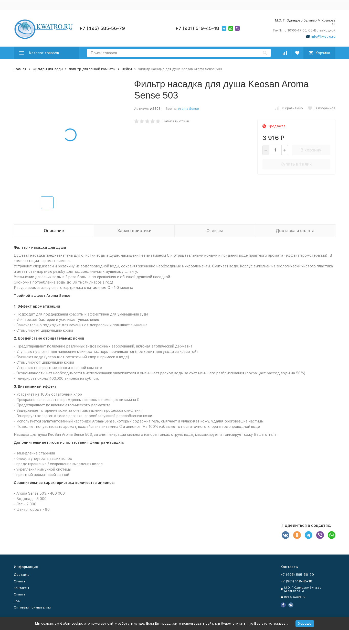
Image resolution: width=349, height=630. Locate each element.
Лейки (127, 69)
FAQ (17, 601)
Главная (20, 69)
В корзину (311, 150)
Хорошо (304, 623)
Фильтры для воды (48, 69)
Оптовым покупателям (32, 607)
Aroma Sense (188, 109)
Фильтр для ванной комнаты (92, 69)
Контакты (21, 588)
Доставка (21, 575)
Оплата (19, 581)
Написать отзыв (176, 121)
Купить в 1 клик (296, 164)
